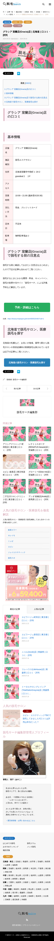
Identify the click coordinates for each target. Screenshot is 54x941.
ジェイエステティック (16, 552)
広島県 (38, 889)
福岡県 (16, 896)
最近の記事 (15, 609)
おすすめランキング (10, 847)
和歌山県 (8, 886)
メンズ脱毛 (17, 25)
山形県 (7, 865)
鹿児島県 (15, 900)
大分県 (45, 896)
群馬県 (25, 868)
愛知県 (22, 879)
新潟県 (11, 875)
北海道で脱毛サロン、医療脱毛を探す (21, 102)
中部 (4, 875)
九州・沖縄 (7, 896)
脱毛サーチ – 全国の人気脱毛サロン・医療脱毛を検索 (24, 935)
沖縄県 (24, 900)
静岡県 (15, 879)
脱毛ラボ (11, 558)
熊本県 (38, 896)
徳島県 (7, 893)
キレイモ (11, 536)
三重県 (11, 882)
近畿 (4, 882)
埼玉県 (33, 868)
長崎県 (31, 896)
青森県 (25, 862)
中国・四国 (7, 889)
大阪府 (33, 882)
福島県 (15, 865)
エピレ (10, 547)
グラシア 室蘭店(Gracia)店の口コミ (20, 89)
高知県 (29, 893)
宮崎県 (7, 900)
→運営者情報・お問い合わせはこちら (20, 821)
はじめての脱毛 (9, 843)
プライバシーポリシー (31, 925)
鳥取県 (16, 889)
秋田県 (47, 862)
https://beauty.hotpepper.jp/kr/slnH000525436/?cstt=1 (26, 319)
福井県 (33, 875)
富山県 (18, 875)
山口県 (45, 889)
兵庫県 (40, 882)
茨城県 (11, 868)
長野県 (48, 875)
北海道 (28, 22)
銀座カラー (12, 530)
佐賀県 (23, 896)
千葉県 (40, 868)
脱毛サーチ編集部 (20, 380)
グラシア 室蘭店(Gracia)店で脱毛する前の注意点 (25, 98)
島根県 (23, 889)
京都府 (25, 882)
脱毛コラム (31, 843)
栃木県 (18, 868)
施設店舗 (7, 22)
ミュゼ (10, 541)
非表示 (28, 83)
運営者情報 (16, 925)
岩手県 (32, 862)
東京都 (48, 868)
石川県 (25, 875)
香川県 (15, 893)
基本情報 (9, 93)
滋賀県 (18, 882)
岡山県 (31, 889)
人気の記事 (39, 609)
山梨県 (40, 875)
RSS (27, 920)
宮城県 (40, 862)
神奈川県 (8, 872)
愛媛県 (22, 893)
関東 (4, 868)
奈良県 (48, 882)
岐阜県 (7, 879)
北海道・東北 (17, 22)
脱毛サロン (7, 25)
